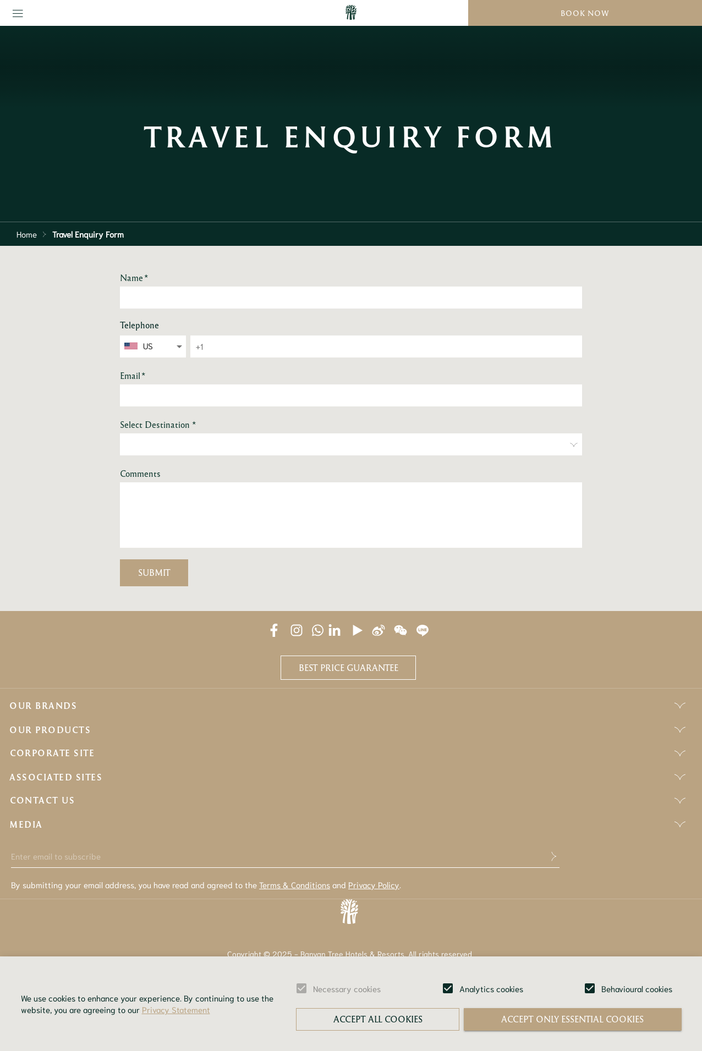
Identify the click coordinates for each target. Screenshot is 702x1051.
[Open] (179, 346)
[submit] (551, 856)
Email (133, 375)
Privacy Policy (373, 884)
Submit (154, 573)
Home (27, 233)
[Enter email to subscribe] (277, 856)
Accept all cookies (378, 1019)
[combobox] (154, 346)
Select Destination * (158, 424)
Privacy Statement (176, 1009)
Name (134, 277)
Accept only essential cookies (572, 1019)
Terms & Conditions (294, 884)
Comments (140, 473)
